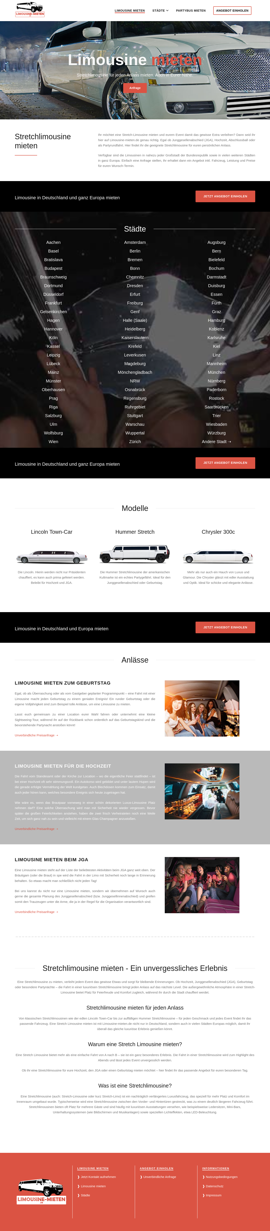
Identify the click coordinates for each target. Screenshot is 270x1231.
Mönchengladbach (135, 372)
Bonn (135, 268)
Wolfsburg (53, 433)
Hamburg (216, 320)
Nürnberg (216, 381)
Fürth (216, 303)
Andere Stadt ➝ (216, 441)
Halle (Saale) (135, 320)
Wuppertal (135, 433)
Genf (134, 311)
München (216, 372)
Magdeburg (135, 363)
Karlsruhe (217, 337)
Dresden (135, 285)
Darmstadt (216, 277)
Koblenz (216, 329)
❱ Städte (83, 1195)
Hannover (53, 329)
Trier (216, 415)
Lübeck (53, 363)
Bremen (135, 259)
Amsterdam (135, 242)
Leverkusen (135, 355)
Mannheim (216, 363)
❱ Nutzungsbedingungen (220, 1177)
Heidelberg (135, 329)
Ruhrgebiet (135, 407)
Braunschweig (53, 277)
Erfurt (135, 294)
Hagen (53, 320)
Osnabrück (135, 389)
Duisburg (216, 285)
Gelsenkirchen (53, 311)
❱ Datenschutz (213, 1186)
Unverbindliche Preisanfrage (36, 735)
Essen (217, 294)
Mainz (53, 372)
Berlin (135, 251)
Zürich (135, 441)
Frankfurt (53, 303)
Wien (53, 441)
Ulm (53, 424)
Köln (53, 337)
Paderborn (216, 389)
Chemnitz (135, 277)
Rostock (216, 398)
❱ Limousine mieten (91, 1186)
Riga (53, 407)
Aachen (53, 242)
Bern (216, 251)
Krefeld (135, 346)
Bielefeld (216, 259)
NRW (135, 381)
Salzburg (53, 415)
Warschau (135, 424)
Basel (53, 251)
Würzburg (216, 433)
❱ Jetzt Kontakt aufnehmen (96, 1177)
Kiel (216, 346)
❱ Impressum (211, 1195)
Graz (216, 311)
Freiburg (135, 303)
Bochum (216, 268)
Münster (53, 381)
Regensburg (135, 398)
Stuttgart (135, 415)
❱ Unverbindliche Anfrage (158, 1177)
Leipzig (53, 355)
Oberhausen (53, 389)
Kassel (53, 346)
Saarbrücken (216, 407)
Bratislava (53, 259)
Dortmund (53, 285)
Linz (216, 355)
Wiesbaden (216, 424)
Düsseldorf (53, 294)
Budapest (53, 268)
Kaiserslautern (135, 337)
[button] (167, 10)
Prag (53, 398)
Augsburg (217, 242)
